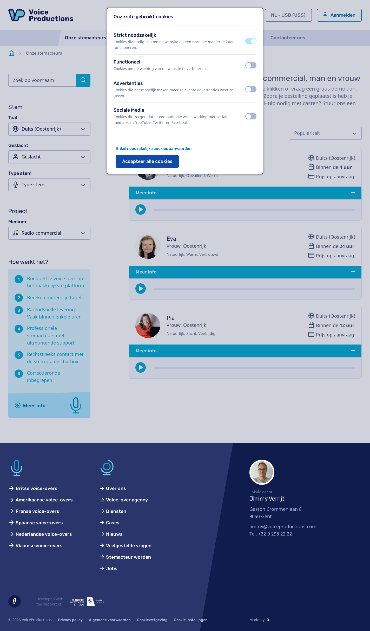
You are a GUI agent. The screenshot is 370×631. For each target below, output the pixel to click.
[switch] (250, 41)
